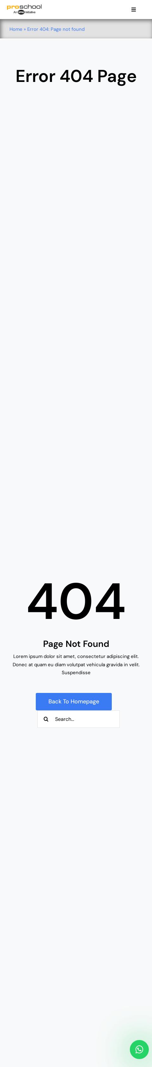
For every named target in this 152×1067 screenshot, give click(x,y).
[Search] (46, 719)
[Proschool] (24, 6)
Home (16, 29)
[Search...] (78, 719)
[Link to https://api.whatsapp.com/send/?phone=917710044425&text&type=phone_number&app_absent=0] (139, 1049)
